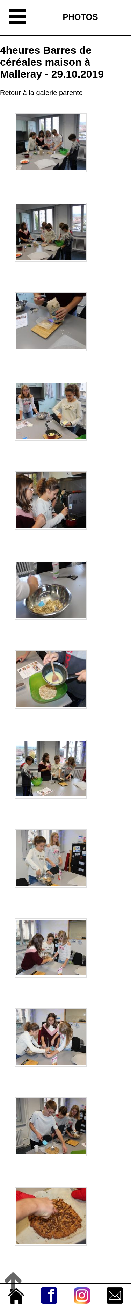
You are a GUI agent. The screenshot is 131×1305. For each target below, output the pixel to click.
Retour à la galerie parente (41, 92)
